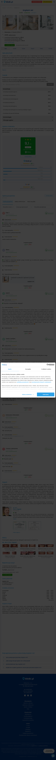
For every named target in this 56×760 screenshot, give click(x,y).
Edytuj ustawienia (27, 394)
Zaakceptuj (45, 394)
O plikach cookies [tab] (46, 369)
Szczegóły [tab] (28, 369)
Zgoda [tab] (9, 369)
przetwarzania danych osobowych (41, 382)
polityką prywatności (23, 382)
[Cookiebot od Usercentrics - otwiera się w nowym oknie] (47, 365)
